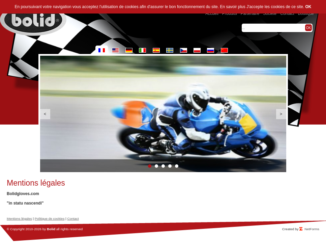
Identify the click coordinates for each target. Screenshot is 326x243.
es (156, 50)
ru (210, 50)
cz (183, 50)
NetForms (311, 229)
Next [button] (281, 114)
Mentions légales (19, 218)
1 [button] (149, 166)
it (142, 50)
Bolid (51, 229)
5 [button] (176, 166)
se (170, 50)
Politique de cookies (50, 218)
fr (102, 50)
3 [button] (163, 166)
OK (308, 6)
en (115, 50)
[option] (163, 114)
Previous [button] (45, 114)
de (129, 50)
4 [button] (170, 166)
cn (224, 50)
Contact (73, 218)
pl (197, 50)
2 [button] (156, 166)
